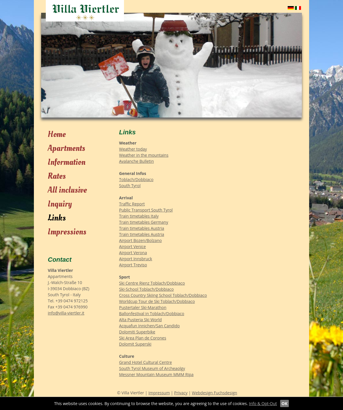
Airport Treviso (133, 265)
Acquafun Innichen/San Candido (149, 325)
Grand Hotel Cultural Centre (145, 362)
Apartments (66, 148)
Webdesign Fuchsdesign (214, 392)
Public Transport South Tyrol (146, 210)
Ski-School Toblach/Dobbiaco (146, 289)
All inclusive (67, 190)
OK (284, 403)
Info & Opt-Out (263, 403)
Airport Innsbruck (135, 258)
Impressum (159, 392)
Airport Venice (132, 246)
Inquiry (60, 204)
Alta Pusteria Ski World (140, 319)
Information (66, 162)
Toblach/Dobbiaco (136, 179)
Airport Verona (133, 252)
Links (57, 218)
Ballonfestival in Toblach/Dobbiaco (151, 313)
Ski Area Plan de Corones (142, 338)
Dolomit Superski (135, 344)
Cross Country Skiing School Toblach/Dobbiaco (163, 295)
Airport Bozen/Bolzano (140, 240)
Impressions (67, 232)
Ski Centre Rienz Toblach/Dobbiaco (152, 283)
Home (57, 134)
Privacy (180, 392)
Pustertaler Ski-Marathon (142, 307)
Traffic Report (132, 204)
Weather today (133, 149)
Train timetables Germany (143, 222)
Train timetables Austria (141, 228)
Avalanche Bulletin (136, 161)
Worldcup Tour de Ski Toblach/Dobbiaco (157, 301)
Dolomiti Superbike (137, 332)
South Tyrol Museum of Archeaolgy (152, 368)
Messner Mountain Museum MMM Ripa (156, 374)
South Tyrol (130, 185)
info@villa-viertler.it (66, 313)
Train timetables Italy (139, 216)
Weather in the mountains (143, 155)
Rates (57, 176)
